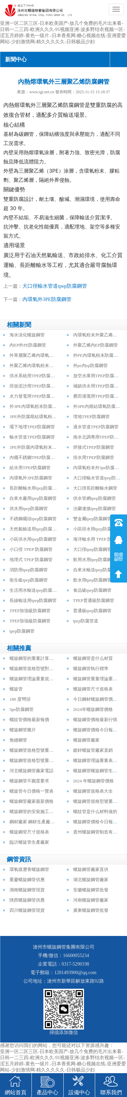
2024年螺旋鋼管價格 (93, 709)
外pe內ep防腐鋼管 (90, 365)
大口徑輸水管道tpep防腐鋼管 (54, 286)
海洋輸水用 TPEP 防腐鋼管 (99, 539)
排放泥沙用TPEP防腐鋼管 (34, 385)
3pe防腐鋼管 (21, 709)
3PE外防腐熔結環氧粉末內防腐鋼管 (44, 416)
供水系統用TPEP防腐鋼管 (34, 375)
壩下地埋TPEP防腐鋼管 (32, 426)
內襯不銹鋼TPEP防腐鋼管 (34, 457)
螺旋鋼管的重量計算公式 (33, 658)
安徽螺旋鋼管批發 (90, 889)
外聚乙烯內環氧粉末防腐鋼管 (38, 365)
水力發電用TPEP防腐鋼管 (34, 396)
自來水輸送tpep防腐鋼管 (96, 569)
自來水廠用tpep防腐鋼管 (33, 498)
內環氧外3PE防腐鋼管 (46, 299)
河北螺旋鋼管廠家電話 (31, 770)
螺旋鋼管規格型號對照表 (33, 668)
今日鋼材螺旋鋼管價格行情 (99, 699)
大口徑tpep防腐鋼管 (92, 549)
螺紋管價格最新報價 (29, 719)
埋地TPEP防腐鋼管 (91, 416)
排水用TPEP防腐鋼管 (93, 457)
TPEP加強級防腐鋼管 (29, 610)
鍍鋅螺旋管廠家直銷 (93, 750)
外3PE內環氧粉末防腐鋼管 (35, 406)
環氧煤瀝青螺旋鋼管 (29, 869)
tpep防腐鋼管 (22, 631)
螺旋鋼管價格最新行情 (95, 719)
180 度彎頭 (19, 699)
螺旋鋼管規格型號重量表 (33, 750)
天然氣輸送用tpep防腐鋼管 (35, 528)
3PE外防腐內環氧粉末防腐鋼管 (39, 447)
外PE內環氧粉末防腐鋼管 (97, 355)
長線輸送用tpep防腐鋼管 (33, 600)
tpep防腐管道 (85, 620)
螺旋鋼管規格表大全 (93, 791)
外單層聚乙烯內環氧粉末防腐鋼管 (42, 355)
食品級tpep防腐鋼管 (92, 590)
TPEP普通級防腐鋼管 (93, 600)
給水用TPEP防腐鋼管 (29, 467)
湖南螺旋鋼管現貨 (27, 889)
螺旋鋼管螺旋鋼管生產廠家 (99, 770)
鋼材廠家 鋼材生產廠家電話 (36, 821)
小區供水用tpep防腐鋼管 (33, 539)
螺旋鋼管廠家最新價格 (31, 801)
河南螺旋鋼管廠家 (90, 900)
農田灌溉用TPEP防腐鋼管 (98, 396)
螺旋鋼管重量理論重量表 (97, 678)
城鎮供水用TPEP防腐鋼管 (98, 385)
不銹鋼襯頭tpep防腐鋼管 (33, 518)
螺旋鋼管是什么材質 (93, 658)
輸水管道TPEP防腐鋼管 (32, 437)
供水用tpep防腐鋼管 (28, 508)
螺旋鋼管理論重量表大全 (97, 760)
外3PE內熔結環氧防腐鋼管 (99, 406)
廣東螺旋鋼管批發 (90, 910)
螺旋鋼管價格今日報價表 (97, 729)
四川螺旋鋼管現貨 (27, 910)
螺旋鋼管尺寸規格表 (93, 688)
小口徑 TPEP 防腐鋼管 (30, 549)
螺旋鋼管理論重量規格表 (33, 678)
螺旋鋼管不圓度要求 (29, 780)
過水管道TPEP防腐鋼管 (96, 426)
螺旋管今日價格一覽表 (31, 791)
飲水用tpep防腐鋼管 (92, 580)
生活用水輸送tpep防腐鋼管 (35, 590)
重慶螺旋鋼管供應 (27, 879)
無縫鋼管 (18, 740)
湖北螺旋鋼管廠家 (90, 879)
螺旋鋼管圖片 (22, 729)
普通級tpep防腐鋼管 (92, 610)
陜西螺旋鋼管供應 (27, 900)
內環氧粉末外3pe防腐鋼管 (98, 467)
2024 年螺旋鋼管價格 (93, 780)
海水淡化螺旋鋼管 (27, 334)
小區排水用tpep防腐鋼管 (96, 528)
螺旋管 (16, 688)
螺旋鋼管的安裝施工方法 (33, 811)
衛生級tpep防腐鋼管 (28, 580)
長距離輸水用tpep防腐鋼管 (35, 488)
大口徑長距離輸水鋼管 (95, 488)
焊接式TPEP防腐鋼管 (93, 447)
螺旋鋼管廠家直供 (90, 869)
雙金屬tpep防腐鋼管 (92, 518)
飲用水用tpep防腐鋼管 (94, 559)
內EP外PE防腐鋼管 (27, 345)
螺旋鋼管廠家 (86, 740)
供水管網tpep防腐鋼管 (94, 498)
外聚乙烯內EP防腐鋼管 (95, 345)
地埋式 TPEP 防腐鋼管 (30, 559)
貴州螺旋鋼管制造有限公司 (99, 831)
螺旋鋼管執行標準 (90, 668)
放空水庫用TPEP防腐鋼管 (98, 375)
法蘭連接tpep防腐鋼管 (94, 508)
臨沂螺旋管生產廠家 (29, 842)
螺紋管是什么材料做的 (95, 811)
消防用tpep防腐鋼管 (28, 569)
